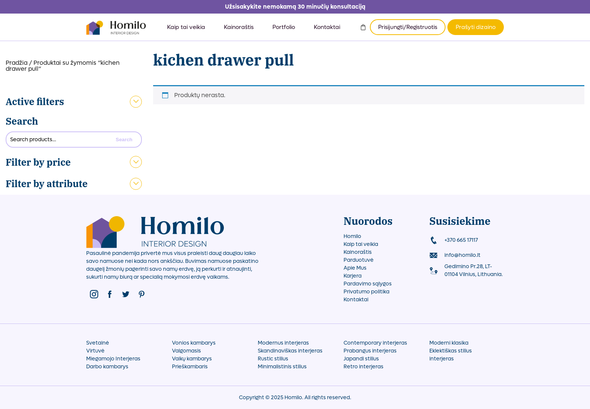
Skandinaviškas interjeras (290, 350)
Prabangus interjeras (370, 350)
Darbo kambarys (107, 366)
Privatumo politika (366, 291)
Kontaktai (327, 27)
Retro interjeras (363, 366)
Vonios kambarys (194, 342)
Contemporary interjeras (375, 342)
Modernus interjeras (283, 342)
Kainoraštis (239, 27)
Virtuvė (95, 350)
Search (22, 121)
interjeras (441, 358)
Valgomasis (186, 350)
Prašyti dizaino (476, 27)
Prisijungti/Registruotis (407, 27)
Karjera (353, 275)
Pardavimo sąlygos (368, 283)
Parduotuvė (359, 260)
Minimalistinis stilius (282, 366)
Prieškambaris (190, 366)
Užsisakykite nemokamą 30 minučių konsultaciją (295, 7)
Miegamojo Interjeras (113, 358)
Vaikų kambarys (192, 358)
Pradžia (16, 63)
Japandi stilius (361, 358)
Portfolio (283, 27)
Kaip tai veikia (186, 27)
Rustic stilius (273, 358)
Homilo (352, 236)
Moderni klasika (448, 342)
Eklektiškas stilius (450, 350)
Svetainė (97, 342)
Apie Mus (355, 268)
